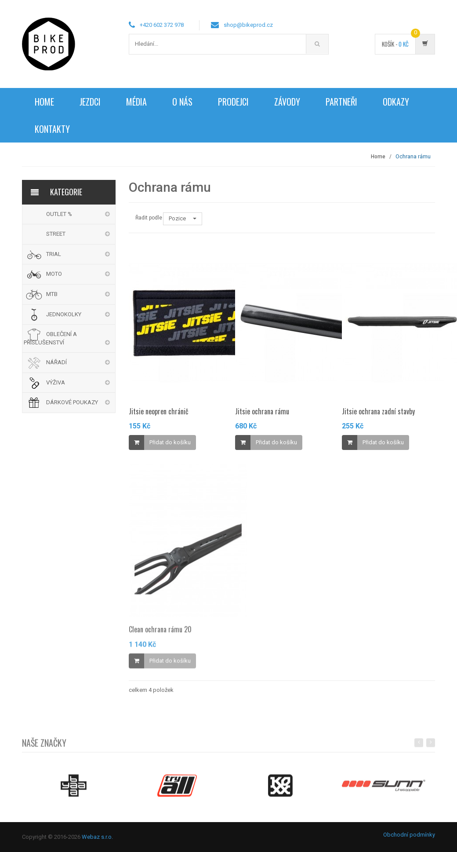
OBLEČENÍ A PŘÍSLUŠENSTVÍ (50, 338)
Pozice (182, 218)
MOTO (54, 274)
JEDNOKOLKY (63, 314)
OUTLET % (59, 214)
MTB (52, 294)
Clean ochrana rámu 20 (160, 633)
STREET (55, 233)
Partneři (341, 101)
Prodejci (233, 101)
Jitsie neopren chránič (159, 411)
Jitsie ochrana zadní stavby (378, 411)
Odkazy (396, 101)
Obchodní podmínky (409, 834)
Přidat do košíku (170, 442)
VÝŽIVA (55, 382)
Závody (287, 101)
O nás (182, 101)
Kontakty (52, 128)
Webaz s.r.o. (97, 837)
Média (136, 101)
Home (44, 101)
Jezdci (90, 101)
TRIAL (53, 254)
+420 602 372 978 (162, 25)
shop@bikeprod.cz (248, 25)
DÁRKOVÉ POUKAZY (72, 402)
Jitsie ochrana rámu (262, 411)
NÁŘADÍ (56, 362)
